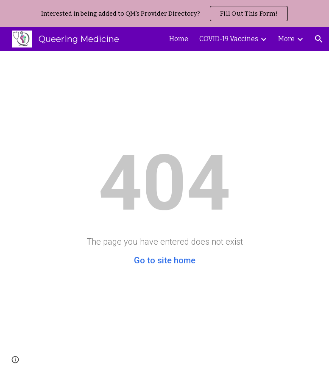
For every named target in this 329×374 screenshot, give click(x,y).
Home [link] (178, 39)
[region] (164, 13)
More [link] (286, 39)
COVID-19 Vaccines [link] (228, 39)
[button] (319, 39)
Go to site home (164, 260)
